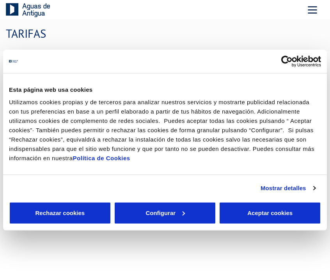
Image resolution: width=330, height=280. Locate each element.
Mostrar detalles (283, 188)
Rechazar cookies (60, 212)
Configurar (165, 212)
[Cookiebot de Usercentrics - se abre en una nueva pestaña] (287, 61)
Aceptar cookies (270, 212)
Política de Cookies (101, 157)
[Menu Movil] (312, 9)
